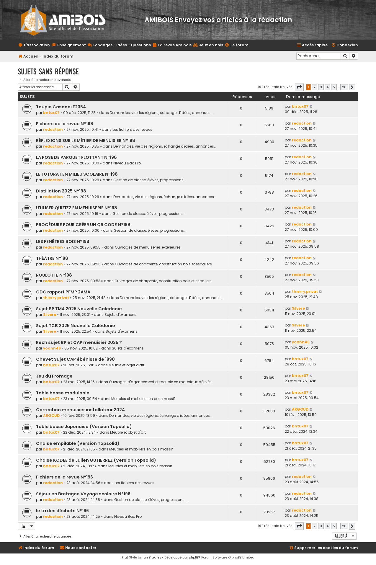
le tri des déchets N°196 (62, 511)
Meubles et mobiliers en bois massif (143, 398)
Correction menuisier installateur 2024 (80, 410)
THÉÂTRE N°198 (52, 258)
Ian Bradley (152, 557)
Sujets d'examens (120, 314)
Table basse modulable (62, 393)
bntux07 (51, 112)
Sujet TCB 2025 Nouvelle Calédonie (75, 326)
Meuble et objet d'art (126, 365)
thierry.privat (56, 297)
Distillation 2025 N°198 (61, 191)
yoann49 (52, 348)
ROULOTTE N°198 (54, 275)
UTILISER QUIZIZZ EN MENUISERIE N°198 (76, 208)
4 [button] (327, 87)
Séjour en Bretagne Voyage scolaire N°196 (83, 494)
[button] (299, 87)
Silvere (49, 314)
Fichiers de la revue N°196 (64, 477)
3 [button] (321, 87)
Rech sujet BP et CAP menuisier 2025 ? (79, 342)
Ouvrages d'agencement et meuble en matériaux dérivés (160, 381)
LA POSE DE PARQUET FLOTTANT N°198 (76, 157)
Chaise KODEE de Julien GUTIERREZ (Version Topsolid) (96, 460)
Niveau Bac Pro (127, 163)
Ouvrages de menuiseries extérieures (148, 247)
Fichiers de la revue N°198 (64, 124)
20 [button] (344, 87)
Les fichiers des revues (132, 129)
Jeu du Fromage (54, 376)
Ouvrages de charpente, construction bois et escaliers (163, 264)
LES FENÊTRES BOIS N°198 (62, 241)
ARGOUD (51, 415)
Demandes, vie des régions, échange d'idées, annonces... (161, 112)
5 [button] (334, 87)
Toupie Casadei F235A (61, 107)
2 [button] (314, 87)
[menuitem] (208, 45)
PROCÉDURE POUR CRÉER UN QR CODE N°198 (83, 225)
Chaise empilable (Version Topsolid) (78, 443)
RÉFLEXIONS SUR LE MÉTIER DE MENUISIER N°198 (85, 140)
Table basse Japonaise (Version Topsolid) (84, 427)
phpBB (194, 557)
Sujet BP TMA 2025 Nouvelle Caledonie (79, 309)
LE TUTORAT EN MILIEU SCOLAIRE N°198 (77, 174)
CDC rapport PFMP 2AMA (63, 292)
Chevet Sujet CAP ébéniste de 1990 (75, 359)
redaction (53, 129)
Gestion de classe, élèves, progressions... (149, 179)
